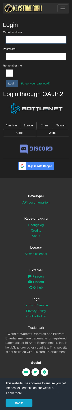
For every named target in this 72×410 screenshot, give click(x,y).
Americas (12, 125)
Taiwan (60, 125)
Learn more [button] (14, 393)
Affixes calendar (36, 254)
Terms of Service (36, 305)
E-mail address (12, 32)
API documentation (36, 202)
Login (11, 83)
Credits (36, 230)
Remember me (12, 65)
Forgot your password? (35, 83)
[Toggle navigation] (62, 8)
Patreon (36, 276)
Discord (36, 282)
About (36, 236)
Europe (28, 125)
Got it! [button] (19, 403)
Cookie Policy (36, 316)
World (52, 132)
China (44, 125)
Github (36, 287)
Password (9, 48)
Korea (19, 132)
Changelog (36, 225)
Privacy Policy (36, 311)
